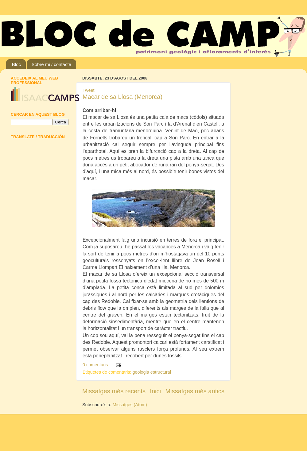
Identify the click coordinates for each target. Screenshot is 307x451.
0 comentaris (95, 364)
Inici (155, 391)
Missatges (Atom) (130, 404)
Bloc (16, 64)
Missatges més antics (194, 391)
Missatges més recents (114, 391)
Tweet (88, 90)
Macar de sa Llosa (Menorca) (122, 96)
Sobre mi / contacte (51, 64)
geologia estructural (151, 372)
